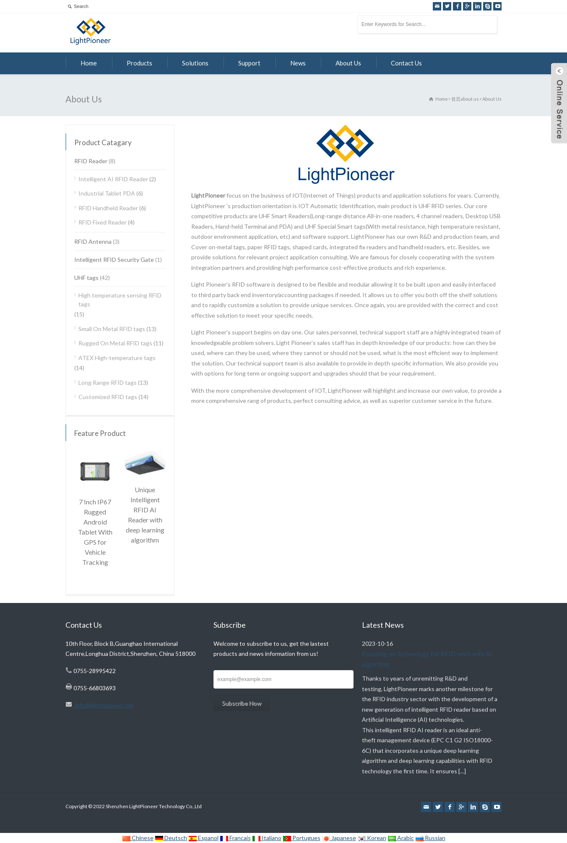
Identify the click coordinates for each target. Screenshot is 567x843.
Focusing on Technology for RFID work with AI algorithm (427, 659)
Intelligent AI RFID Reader (113, 179)
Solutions (195, 63)
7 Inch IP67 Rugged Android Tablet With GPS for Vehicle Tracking (95, 532)
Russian (430, 837)
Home (89, 63)
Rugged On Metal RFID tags (115, 343)
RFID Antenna (93, 241)
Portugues (301, 837)
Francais (235, 837)
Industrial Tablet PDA (106, 193)
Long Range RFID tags (107, 382)
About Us (348, 63)
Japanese (339, 837)
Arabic (401, 837)
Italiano (266, 837)
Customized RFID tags (107, 396)
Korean (371, 837)
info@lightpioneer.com (102, 705)
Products (139, 63)
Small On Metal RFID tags (111, 328)
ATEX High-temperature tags (117, 357)
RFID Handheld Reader (108, 207)
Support (249, 63)
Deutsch (171, 837)
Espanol (203, 837)
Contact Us (406, 63)
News (298, 63)
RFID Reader (90, 160)
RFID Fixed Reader (102, 222)
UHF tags (86, 277)
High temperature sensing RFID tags (119, 300)
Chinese (137, 837)
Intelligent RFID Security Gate (114, 259)
